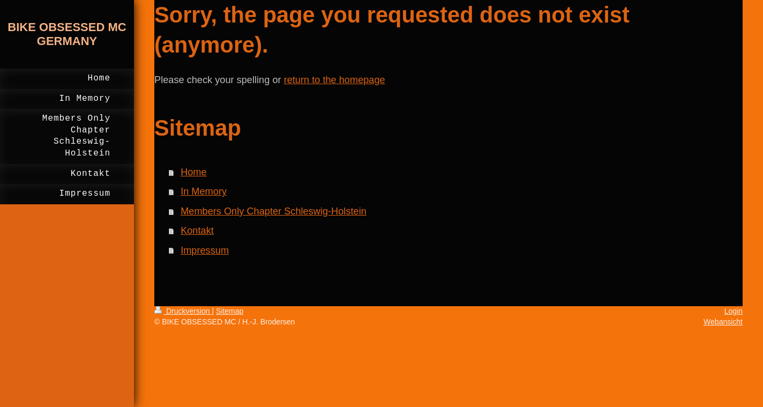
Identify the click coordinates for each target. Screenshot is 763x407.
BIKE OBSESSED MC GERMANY (67, 34)
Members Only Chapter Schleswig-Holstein (273, 211)
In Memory (204, 191)
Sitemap (229, 311)
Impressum (205, 250)
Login (733, 311)
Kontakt (197, 230)
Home (194, 172)
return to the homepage (334, 80)
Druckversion (183, 311)
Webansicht (723, 321)
